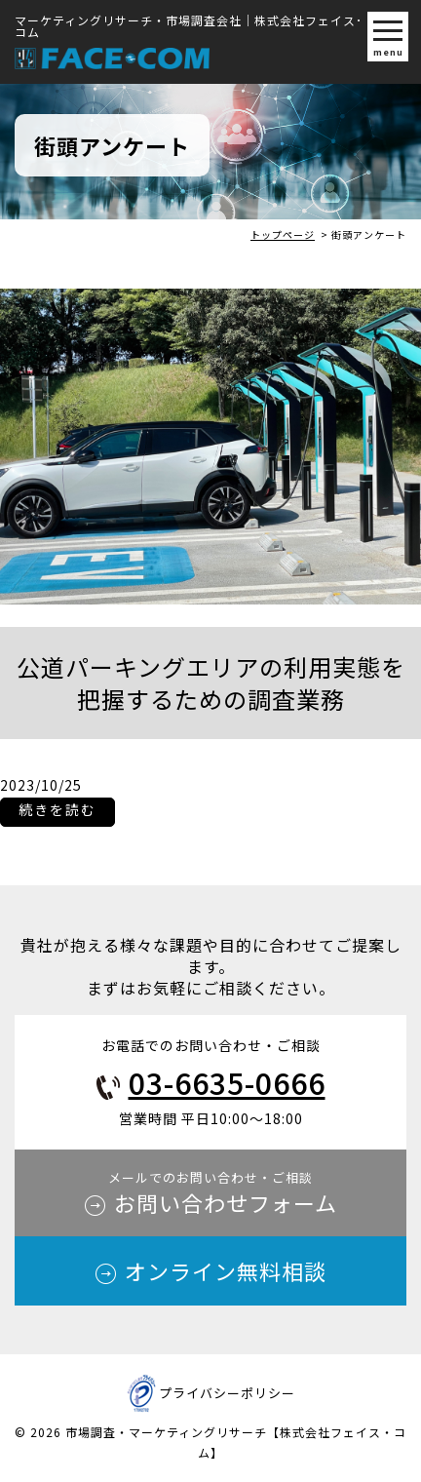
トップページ (282, 234)
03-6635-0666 (227, 1082)
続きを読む (57, 811)
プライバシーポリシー (227, 1393)
